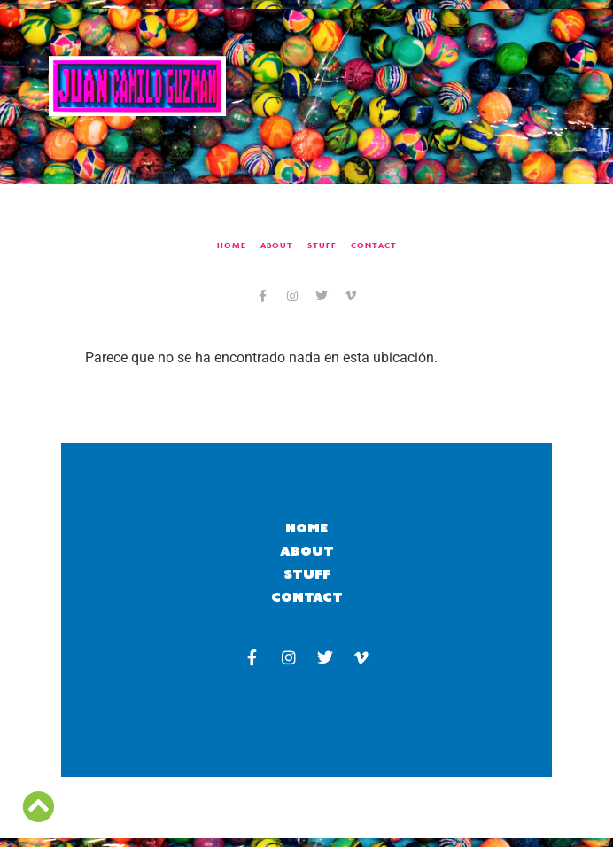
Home (231, 245)
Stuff (322, 245)
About (276, 245)
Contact (374, 245)
